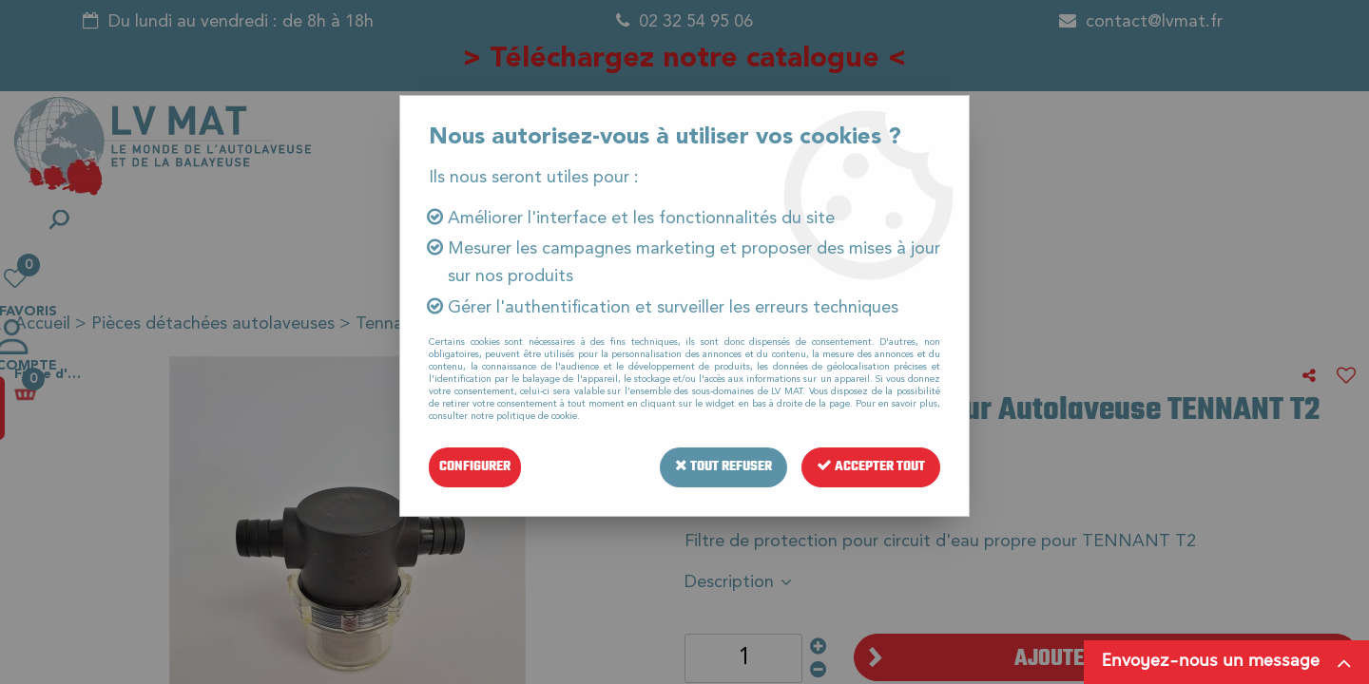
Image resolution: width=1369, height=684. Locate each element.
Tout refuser (723, 467)
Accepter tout (871, 467)
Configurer (475, 467)
